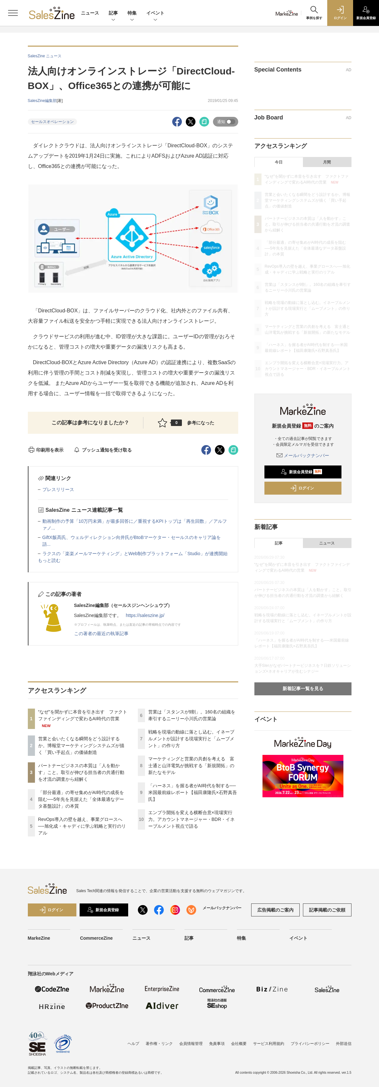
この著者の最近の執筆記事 (101, 633)
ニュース (90, 13)
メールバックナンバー (302, 455)
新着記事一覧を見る (303, 688)
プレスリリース (58, 489)
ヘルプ (133, 1043)
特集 (132, 13)
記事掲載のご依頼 (327, 910)
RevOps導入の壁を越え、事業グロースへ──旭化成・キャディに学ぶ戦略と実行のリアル (82, 826)
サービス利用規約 (268, 1043)
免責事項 (217, 1043)
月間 (327, 162)
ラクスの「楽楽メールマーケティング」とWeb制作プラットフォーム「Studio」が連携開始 (135, 553)
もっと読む (49, 560)
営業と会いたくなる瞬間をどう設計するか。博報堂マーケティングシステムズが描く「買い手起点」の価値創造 (81, 745)
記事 (113, 13)
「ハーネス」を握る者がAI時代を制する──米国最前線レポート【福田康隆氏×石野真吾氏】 (192, 792)
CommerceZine (96, 938)
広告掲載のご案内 (275, 910)
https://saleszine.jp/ (145, 615)
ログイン (302, 488)
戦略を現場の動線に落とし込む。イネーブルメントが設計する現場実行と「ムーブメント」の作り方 (191, 738)
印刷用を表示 (46, 450)
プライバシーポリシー (310, 1043)
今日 (279, 162)
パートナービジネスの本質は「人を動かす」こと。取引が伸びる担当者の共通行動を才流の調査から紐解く (81, 772)
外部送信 (343, 1043)
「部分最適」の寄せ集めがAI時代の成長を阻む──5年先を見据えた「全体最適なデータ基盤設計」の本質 (81, 799)
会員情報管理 (191, 1043)
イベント (155, 13)
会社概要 (239, 1043)
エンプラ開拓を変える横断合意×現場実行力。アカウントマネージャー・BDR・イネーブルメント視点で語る (191, 819)
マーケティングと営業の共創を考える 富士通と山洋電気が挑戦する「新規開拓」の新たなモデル (191, 765)
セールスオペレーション (52, 121)
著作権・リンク (159, 1043)
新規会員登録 (301, 472)
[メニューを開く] (13, 13)
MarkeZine (39, 938)
